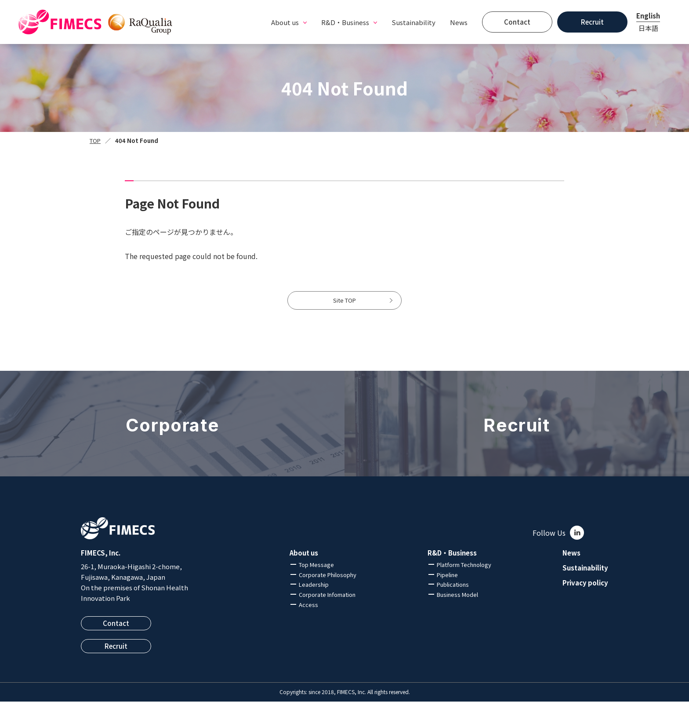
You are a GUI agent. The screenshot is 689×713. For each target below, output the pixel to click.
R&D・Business (452, 564)
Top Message (316, 576)
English (648, 15)
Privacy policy (585, 593)
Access (308, 616)
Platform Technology (464, 576)
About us (304, 564)
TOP (95, 140)
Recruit (592, 21)
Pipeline (447, 585)
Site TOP (344, 306)
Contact (517, 21)
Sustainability (413, 22)
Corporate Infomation (327, 606)
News (459, 22)
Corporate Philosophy (327, 585)
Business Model (457, 606)
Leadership (314, 596)
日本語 (648, 28)
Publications (453, 596)
